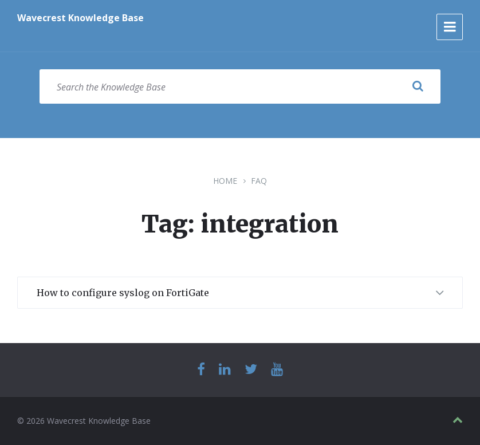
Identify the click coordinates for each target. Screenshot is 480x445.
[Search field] (240, 86)
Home (225, 180)
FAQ (259, 180)
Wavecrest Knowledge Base (80, 17)
